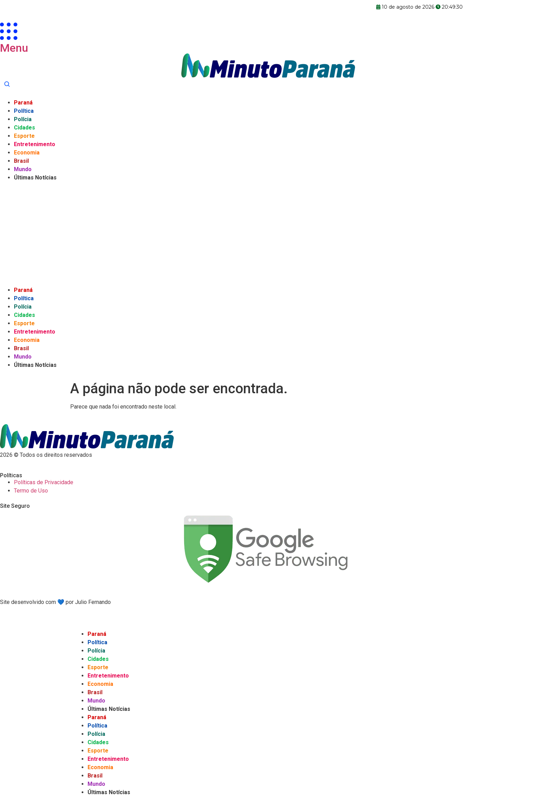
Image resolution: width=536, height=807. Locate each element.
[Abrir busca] (7, 84)
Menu (14, 47)
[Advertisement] (268, 234)
